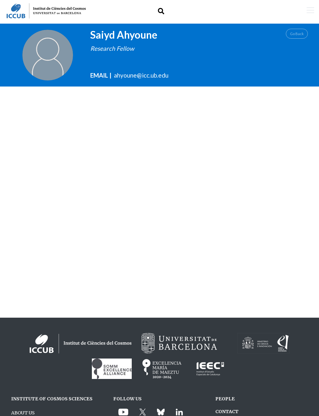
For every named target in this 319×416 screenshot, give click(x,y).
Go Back (297, 34)
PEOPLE (225, 399)
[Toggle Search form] (161, 11)
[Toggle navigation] (310, 11)
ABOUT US (23, 413)
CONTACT (227, 411)
